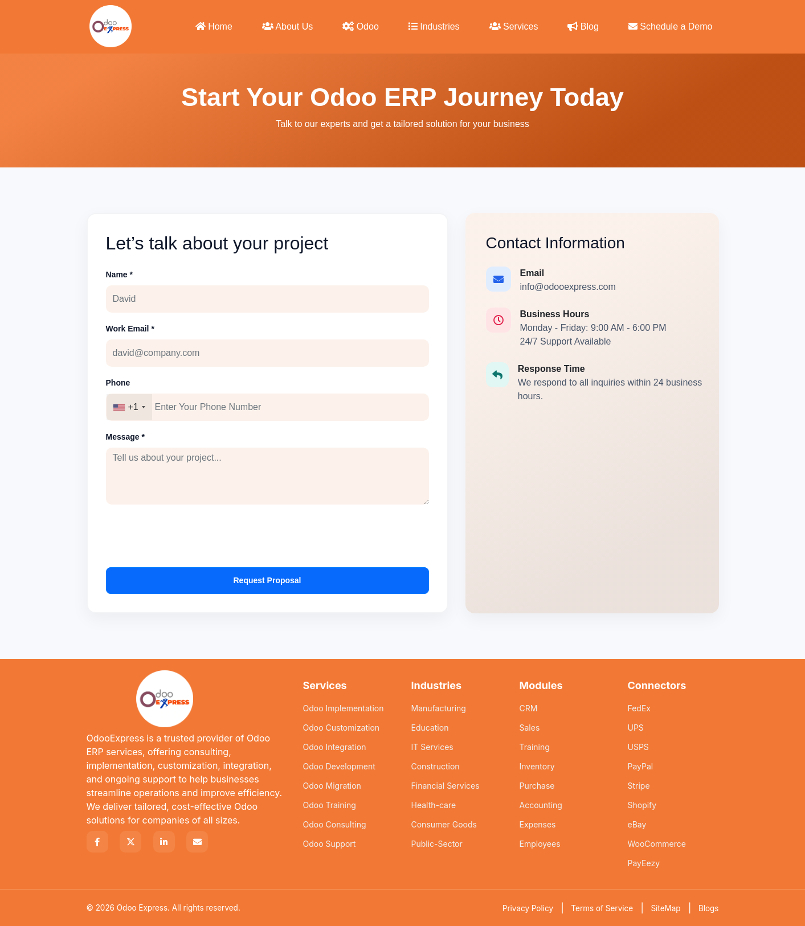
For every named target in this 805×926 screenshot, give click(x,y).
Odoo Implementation (343, 708)
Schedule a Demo (670, 26)
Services (513, 26)
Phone (118, 382)
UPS (636, 727)
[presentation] (192, 536)
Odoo (360, 26)
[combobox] (129, 407)
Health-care (433, 805)
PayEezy (644, 863)
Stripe (639, 785)
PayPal (640, 766)
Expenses (538, 824)
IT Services (432, 747)
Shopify (642, 805)
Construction (435, 766)
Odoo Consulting (334, 824)
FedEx (639, 708)
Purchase (537, 785)
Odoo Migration (332, 785)
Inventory (537, 766)
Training (535, 747)
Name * (119, 274)
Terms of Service (602, 908)
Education (430, 727)
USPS (638, 747)
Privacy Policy (527, 908)
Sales (530, 727)
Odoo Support (329, 844)
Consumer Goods (444, 824)
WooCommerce (657, 844)
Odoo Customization (341, 727)
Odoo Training (329, 805)
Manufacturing (438, 708)
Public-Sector (437, 844)
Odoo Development (339, 766)
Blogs (708, 908)
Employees (540, 844)
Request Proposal (267, 580)
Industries (434, 26)
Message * (125, 436)
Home (213, 26)
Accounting (541, 805)
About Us (287, 26)
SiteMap (665, 908)
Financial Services (445, 785)
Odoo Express (142, 907)
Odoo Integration (334, 747)
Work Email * (130, 328)
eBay (637, 824)
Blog (582, 26)
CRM (529, 708)
